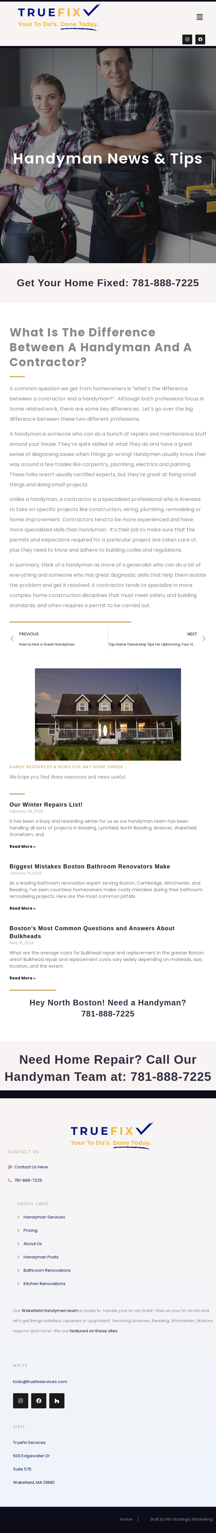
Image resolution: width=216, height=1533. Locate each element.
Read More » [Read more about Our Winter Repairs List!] (23, 846)
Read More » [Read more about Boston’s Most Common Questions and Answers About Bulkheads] (23, 978)
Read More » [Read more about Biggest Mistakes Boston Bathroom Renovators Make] (23, 908)
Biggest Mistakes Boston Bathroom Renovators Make (90, 866)
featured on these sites (94, 1331)
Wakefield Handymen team (50, 1311)
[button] (199, 17)
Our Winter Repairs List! (46, 805)
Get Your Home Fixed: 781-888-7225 (108, 283)
